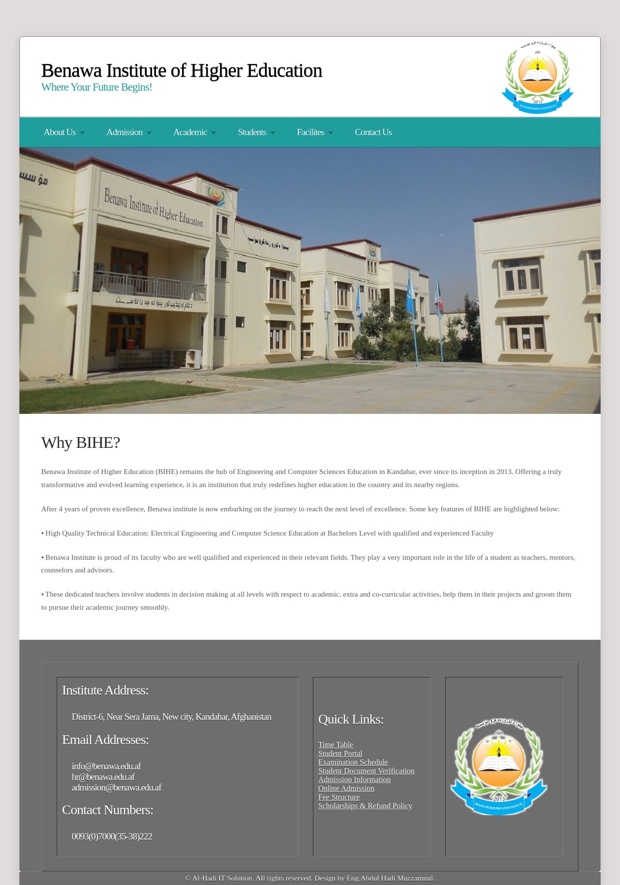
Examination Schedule (353, 762)
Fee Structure (339, 797)
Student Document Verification (366, 771)
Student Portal (340, 753)
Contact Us (373, 132)
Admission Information (354, 779)
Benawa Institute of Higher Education (181, 70)
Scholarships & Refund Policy (365, 806)
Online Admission (346, 788)
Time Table (335, 745)
